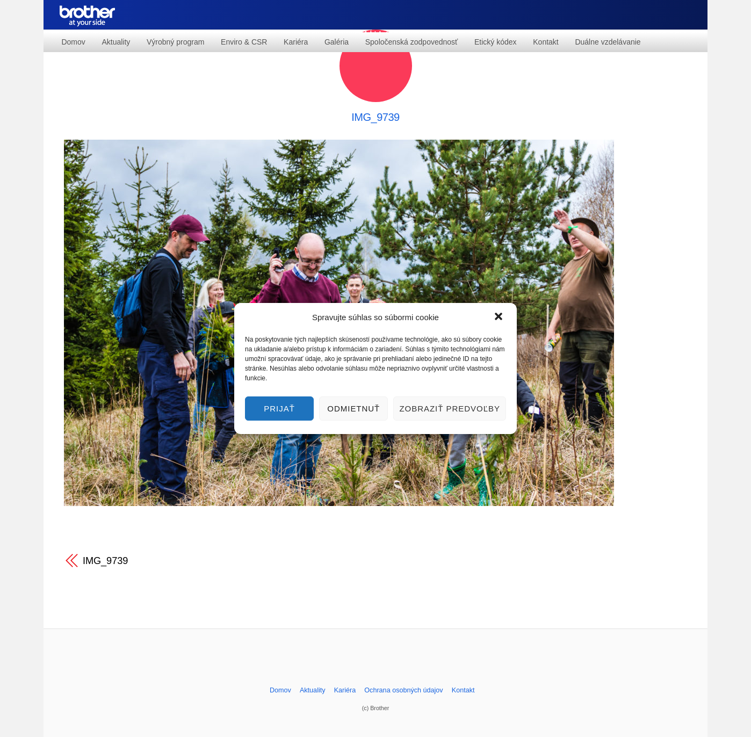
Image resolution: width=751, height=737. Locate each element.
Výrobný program (175, 42)
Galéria (336, 42)
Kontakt (545, 42)
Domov (73, 42)
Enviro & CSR (244, 42)
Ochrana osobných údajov (403, 690)
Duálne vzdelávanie (607, 42)
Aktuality (116, 42)
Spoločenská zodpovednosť (411, 42)
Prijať (279, 408)
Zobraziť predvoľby (449, 408)
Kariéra (296, 42)
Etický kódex (495, 42)
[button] (499, 317)
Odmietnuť (353, 408)
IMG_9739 (375, 117)
